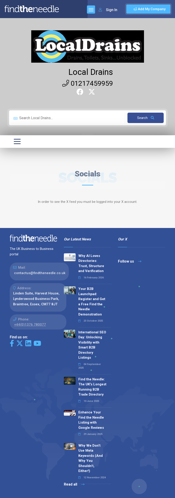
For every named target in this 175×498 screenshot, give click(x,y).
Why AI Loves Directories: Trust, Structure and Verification (91, 263)
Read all (74, 484)
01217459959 (87, 83)
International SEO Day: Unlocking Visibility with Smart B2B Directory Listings (92, 345)
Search (145, 118)
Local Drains (90, 72)
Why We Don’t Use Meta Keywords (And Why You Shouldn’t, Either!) (90, 458)
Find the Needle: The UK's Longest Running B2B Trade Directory (92, 387)
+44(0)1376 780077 (30, 325)
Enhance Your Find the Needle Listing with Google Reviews (91, 420)
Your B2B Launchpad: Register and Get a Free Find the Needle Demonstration (91, 301)
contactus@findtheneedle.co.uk (39, 273)
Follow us (129, 261)
